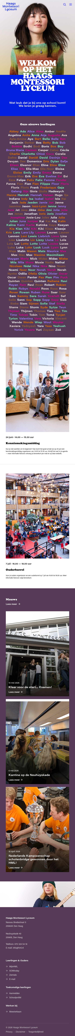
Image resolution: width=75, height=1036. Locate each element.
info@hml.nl (18, 947)
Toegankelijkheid (35, 1031)
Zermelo (13, 974)
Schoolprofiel (15, 997)
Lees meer (11, 604)
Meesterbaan (15, 1011)
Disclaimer (20, 1031)
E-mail (12, 979)
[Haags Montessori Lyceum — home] (11, 6)
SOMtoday (14, 970)
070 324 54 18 (21, 944)
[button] (64, 4)
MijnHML (13, 966)
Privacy (9, 1031)
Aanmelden (14, 993)
